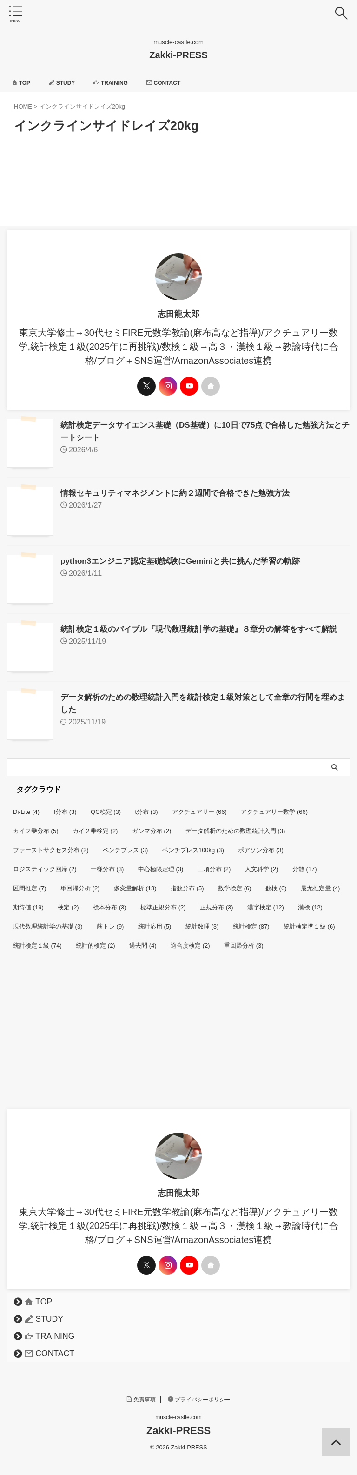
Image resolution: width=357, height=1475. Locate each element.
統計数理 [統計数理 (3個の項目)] (202, 921)
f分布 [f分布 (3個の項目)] (65, 807)
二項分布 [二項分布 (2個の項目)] (214, 864)
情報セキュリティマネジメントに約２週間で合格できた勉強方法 (181, 492)
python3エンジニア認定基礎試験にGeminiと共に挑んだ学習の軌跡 (187, 559)
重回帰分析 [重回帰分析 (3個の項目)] (244, 940)
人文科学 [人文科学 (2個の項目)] (261, 864)
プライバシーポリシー (199, 1395)
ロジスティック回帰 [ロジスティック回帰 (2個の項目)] (45, 864)
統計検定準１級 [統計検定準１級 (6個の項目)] (309, 921)
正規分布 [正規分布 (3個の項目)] (216, 902)
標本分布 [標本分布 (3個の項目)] (109, 902)
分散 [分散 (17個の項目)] (304, 864)
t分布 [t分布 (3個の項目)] (146, 807)
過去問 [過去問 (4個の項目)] (143, 940)
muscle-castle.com (178, 1412)
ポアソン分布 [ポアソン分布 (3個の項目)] (261, 845)
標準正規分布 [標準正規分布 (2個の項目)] (163, 902)
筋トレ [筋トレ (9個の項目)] (110, 921)
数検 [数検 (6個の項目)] (276, 883)
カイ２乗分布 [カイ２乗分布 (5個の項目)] (36, 826)
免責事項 (141, 1395)
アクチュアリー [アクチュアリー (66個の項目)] (199, 807)
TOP (22, 82)
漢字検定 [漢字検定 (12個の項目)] (265, 902)
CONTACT (179, 82)
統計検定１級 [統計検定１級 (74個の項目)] (37, 940)
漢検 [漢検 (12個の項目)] (310, 902)
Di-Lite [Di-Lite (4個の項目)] (26, 807)
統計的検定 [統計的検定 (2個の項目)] (95, 940)
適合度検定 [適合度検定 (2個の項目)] (190, 940)
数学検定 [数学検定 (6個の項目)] (234, 883)
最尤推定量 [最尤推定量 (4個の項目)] (320, 883)
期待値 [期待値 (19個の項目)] (28, 902)
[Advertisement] (174, 1035)
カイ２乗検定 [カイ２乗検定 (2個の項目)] (95, 826)
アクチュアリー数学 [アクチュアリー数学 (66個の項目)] (274, 807)
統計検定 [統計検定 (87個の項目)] (251, 921)
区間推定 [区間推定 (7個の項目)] (29, 883)
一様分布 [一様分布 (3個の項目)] (107, 864)
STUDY (67, 82)
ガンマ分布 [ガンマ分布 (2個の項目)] (152, 826)
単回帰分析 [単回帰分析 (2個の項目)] (80, 883)
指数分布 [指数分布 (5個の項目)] (187, 883)
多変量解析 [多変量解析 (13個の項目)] (135, 883)
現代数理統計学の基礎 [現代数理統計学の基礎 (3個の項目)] (48, 921)
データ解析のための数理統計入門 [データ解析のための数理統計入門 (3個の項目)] (235, 826)
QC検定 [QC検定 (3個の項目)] (106, 807)
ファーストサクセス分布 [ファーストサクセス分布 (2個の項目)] (51, 845)
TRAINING (121, 82)
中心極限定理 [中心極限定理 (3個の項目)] (161, 864)
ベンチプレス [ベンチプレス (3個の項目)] (125, 845)
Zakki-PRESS (178, 55)
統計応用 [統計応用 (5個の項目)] (155, 921)
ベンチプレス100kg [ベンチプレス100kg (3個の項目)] (193, 845)
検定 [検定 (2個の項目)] (68, 902)
